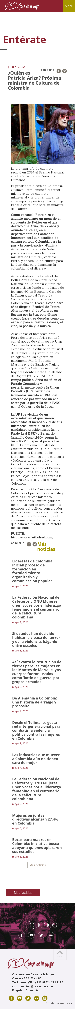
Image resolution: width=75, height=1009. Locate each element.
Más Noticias (23, 892)
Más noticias (38, 865)
